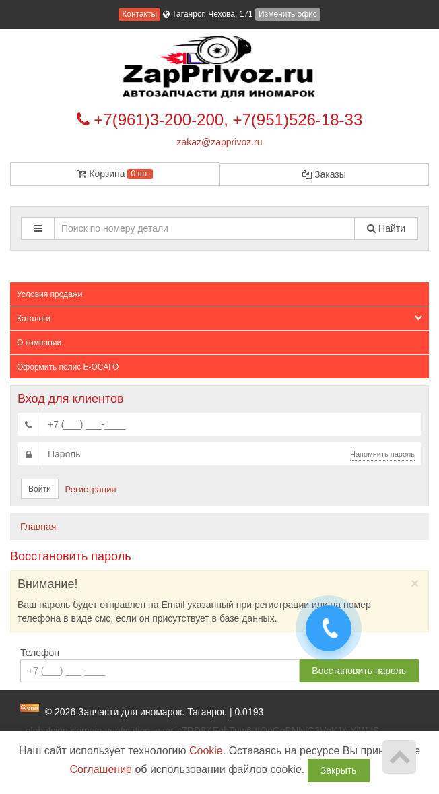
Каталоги (219, 318)
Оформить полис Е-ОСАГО (68, 367)
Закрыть (338, 770)
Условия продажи (50, 294)
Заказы (324, 174)
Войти (39, 489)
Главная (38, 526)
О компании (39, 343)
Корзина (114, 173)
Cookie (206, 750)
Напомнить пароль (382, 454)
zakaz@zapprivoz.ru (219, 142)
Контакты (139, 14)
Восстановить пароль (359, 670)
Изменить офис (288, 14)
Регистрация (90, 489)
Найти (386, 228)
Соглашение (100, 769)
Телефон (39, 652)
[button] (38, 228)
